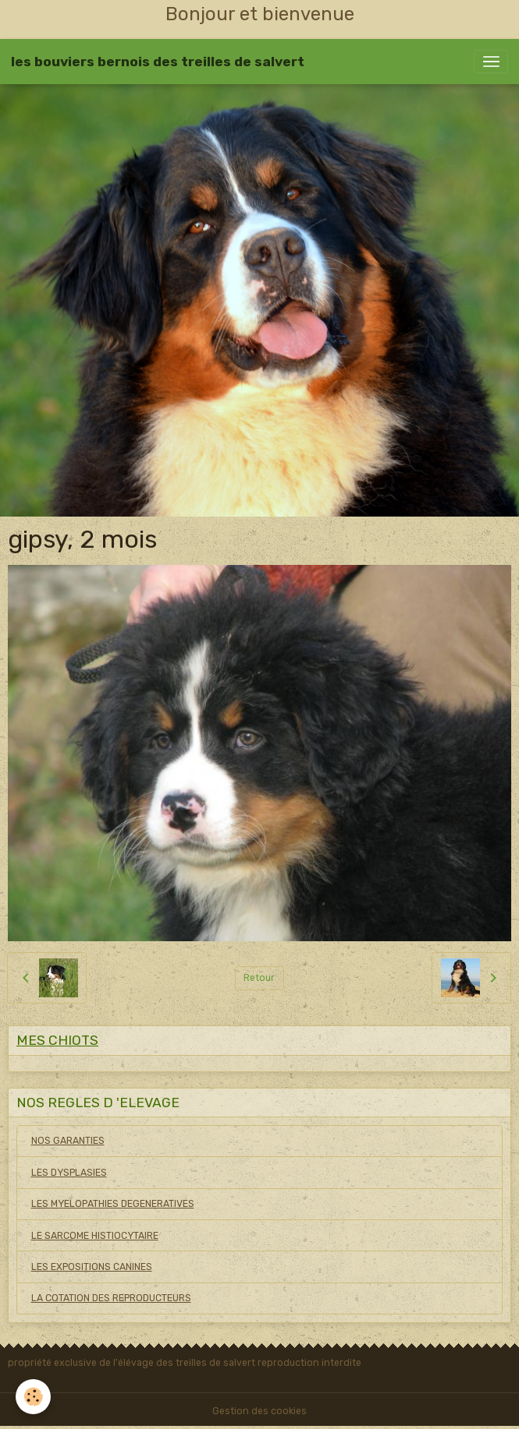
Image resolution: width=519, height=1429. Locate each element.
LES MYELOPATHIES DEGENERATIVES (112, 1203)
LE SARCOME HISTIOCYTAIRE (94, 1235)
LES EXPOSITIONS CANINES (91, 1266)
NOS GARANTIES (68, 1140)
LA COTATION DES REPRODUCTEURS (111, 1298)
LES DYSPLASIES (69, 1172)
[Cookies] (33, 1396)
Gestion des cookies (259, 1411)
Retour (259, 977)
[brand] (157, 61)
